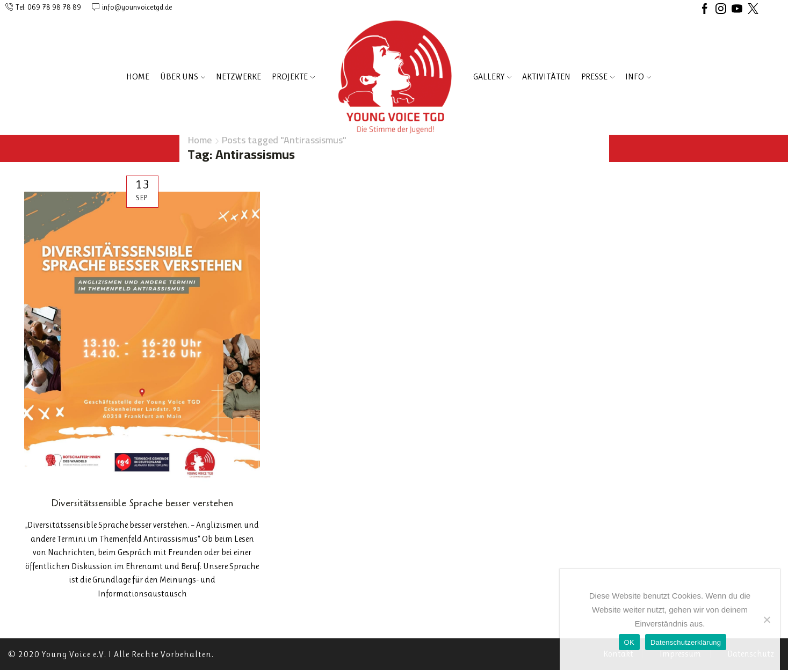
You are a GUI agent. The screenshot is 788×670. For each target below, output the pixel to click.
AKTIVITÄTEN (546, 76)
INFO (638, 76)
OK (629, 642)
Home (137, 76)
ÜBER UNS (182, 76)
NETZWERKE (238, 76)
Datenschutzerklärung (685, 642)
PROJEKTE (293, 76)
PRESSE (598, 76)
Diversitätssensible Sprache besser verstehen (142, 503)
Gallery (492, 76)
